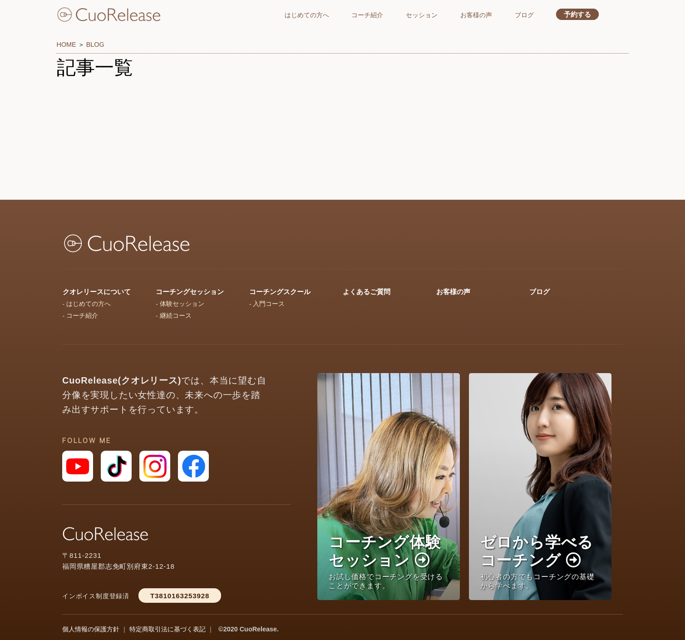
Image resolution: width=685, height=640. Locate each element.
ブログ (524, 15)
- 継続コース (173, 315)
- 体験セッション (180, 303)
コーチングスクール (279, 291)
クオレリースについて (97, 291)
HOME (66, 44)
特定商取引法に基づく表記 (167, 629)
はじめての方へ (307, 15)
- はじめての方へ (87, 303)
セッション (422, 15)
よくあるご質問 (366, 291)
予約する (577, 14)
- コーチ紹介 (80, 315)
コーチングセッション (190, 291)
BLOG (95, 44)
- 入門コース (267, 303)
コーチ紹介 (367, 15)
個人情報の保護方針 (90, 629)
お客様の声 (476, 15)
